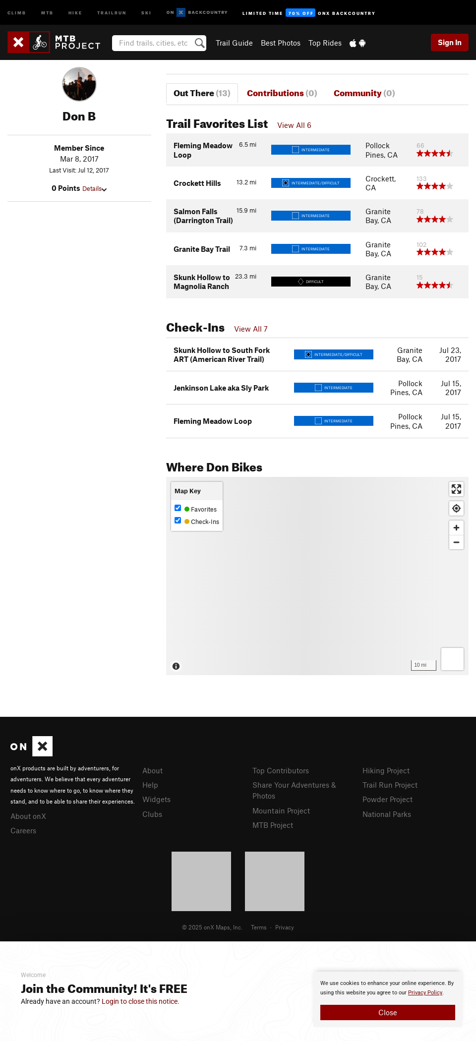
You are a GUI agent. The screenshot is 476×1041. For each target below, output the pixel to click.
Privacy (284, 927)
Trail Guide (234, 42)
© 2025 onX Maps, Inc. (212, 927)
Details (94, 188)
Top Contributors (280, 770)
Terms (259, 927)
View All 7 (251, 328)
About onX (28, 815)
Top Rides (325, 42)
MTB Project (272, 824)
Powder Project (387, 799)
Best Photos (280, 42)
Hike (75, 12)
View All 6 (294, 124)
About (152, 770)
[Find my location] (456, 508)
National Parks (386, 814)
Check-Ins (197, 521)
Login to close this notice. (140, 1001)
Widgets (156, 799)
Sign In (450, 42)
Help (150, 784)
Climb (16, 12)
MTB (47, 12)
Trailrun (111, 12)
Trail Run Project (389, 784)
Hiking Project (386, 770)
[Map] (317, 576)
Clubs (152, 814)
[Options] (452, 659)
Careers (23, 830)
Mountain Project (281, 810)
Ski (146, 12)
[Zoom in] (456, 527)
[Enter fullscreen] (456, 489)
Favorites (196, 509)
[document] (387, 999)
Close (387, 1012)
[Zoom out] (456, 542)
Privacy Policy (425, 992)
